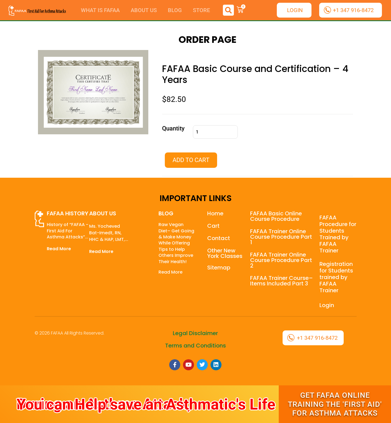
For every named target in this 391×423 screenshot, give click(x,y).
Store (201, 10)
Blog (175, 10)
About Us (144, 10)
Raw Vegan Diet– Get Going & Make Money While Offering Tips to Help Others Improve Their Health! (176, 243)
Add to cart (191, 160)
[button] (228, 10)
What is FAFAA (100, 10)
